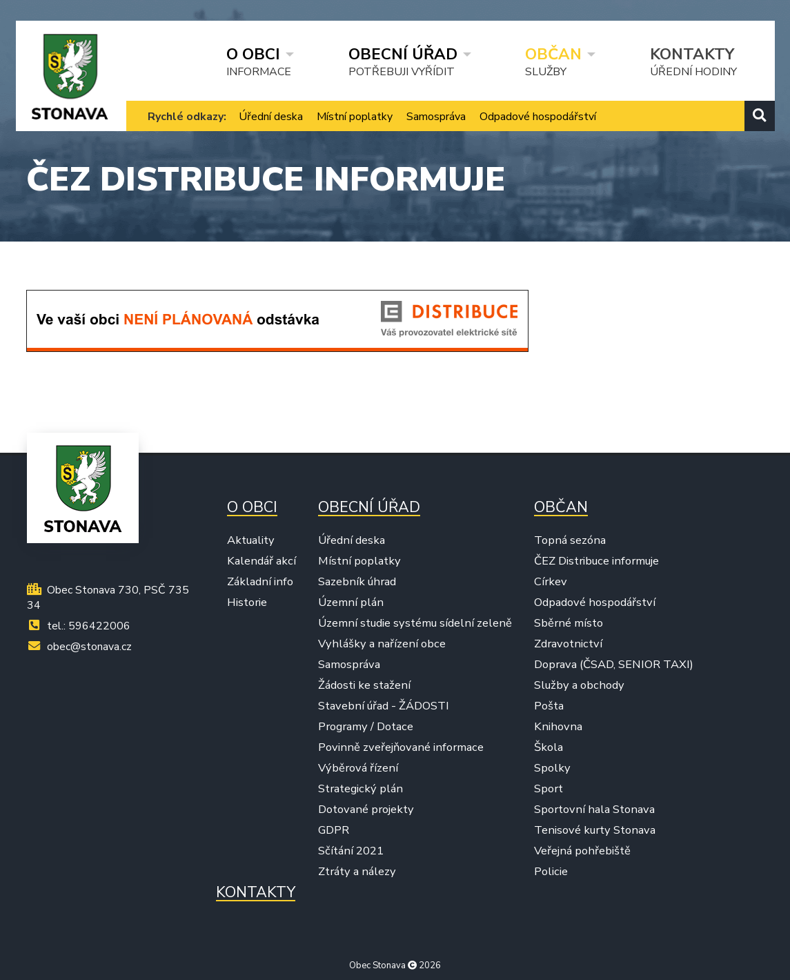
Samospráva (436, 116)
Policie (551, 871)
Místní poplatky (355, 116)
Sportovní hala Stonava (594, 809)
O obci (253, 53)
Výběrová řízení (358, 768)
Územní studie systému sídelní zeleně (415, 623)
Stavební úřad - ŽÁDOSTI (383, 706)
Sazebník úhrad (357, 581)
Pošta (549, 706)
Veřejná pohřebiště (582, 851)
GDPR (333, 830)
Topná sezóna (570, 540)
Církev (550, 581)
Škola (548, 747)
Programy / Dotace (365, 726)
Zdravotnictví (568, 643)
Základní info (260, 581)
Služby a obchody (579, 685)
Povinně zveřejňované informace (401, 747)
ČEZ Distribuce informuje (596, 561)
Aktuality (251, 540)
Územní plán (351, 602)
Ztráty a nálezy (357, 871)
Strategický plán (360, 788)
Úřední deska (271, 116)
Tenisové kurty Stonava (594, 830)
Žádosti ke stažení (364, 685)
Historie (247, 602)
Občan (553, 53)
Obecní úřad (402, 53)
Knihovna (558, 726)
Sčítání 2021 (351, 851)
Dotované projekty (366, 809)
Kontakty (692, 53)
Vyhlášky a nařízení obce (382, 643)
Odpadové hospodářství (538, 116)
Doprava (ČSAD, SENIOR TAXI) (613, 664)
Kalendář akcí (261, 561)
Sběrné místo (568, 623)
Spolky (552, 768)
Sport (548, 788)
